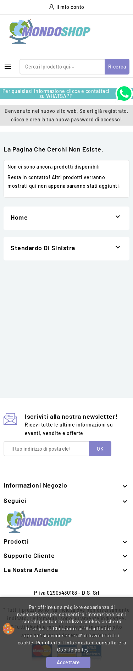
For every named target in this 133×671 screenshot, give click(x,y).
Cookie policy (73, 650)
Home (19, 217)
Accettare (68, 662)
